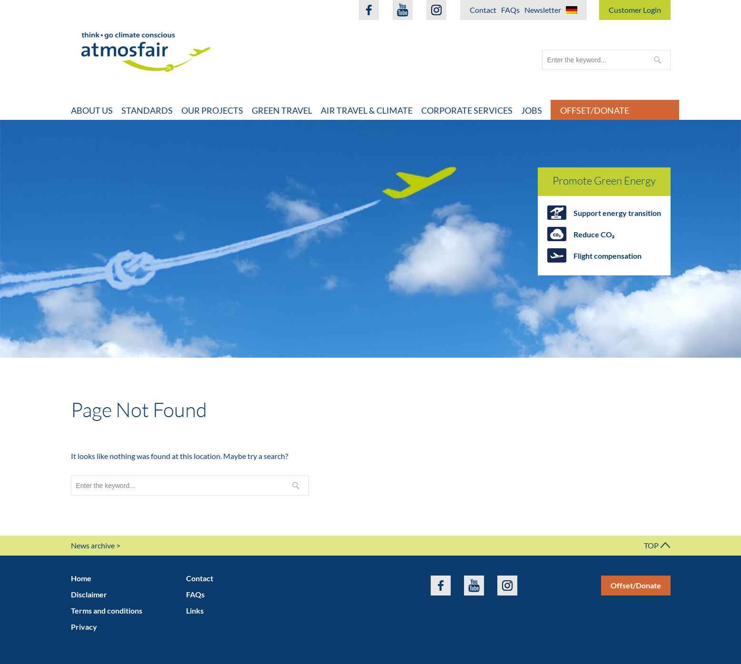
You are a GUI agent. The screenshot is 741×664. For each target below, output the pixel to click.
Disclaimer (89, 594)
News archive (93, 545)
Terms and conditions (106, 610)
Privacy (84, 626)
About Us (92, 110)
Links (195, 610)
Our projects (212, 110)
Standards (147, 110)
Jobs (531, 110)
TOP (657, 545)
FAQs (510, 9)
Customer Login (635, 9)
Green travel (282, 110)
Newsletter (542, 9)
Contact (483, 9)
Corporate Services (467, 110)
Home (81, 578)
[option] (370, 239)
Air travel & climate (367, 110)
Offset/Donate (594, 110)
